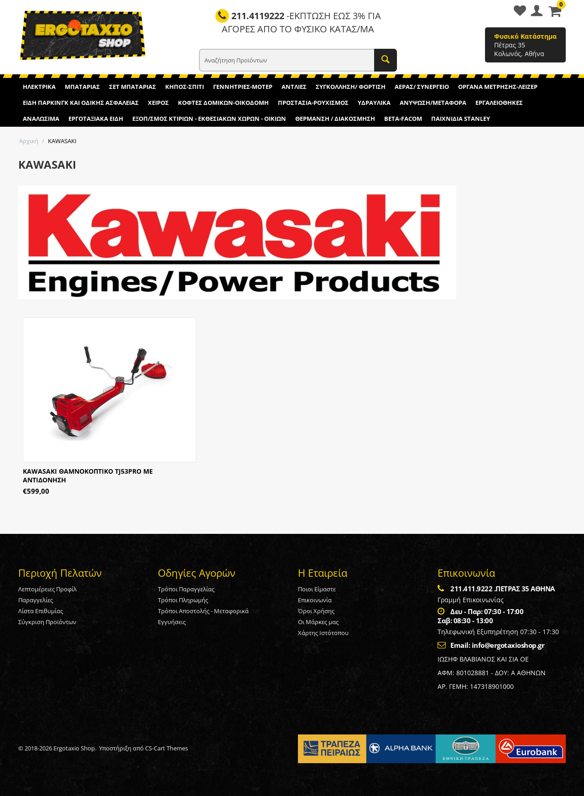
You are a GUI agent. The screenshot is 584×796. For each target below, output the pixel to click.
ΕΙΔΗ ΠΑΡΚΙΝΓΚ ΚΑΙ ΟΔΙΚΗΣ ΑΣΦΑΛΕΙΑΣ (81, 102)
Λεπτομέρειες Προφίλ (47, 589)
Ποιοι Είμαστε (317, 589)
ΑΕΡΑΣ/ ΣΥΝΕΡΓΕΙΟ (422, 87)
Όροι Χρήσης (316, 611)
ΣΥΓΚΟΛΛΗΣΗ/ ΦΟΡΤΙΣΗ (351, 87)
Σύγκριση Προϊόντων (47, 622)
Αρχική (28, 141)
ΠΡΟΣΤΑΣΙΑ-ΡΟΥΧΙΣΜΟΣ (313, 102)
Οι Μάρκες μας (318, 622)
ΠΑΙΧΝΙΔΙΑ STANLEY (460, 118)
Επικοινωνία (315, 600)
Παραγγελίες (35, 600)
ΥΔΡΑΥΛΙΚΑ (374, 102)
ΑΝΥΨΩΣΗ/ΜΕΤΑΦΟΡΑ (433, 102)
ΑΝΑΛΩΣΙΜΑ (41, 118)
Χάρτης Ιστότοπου (323, 633)
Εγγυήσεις (172, 622)
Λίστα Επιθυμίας (40, 611)
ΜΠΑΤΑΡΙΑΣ (82, 87)
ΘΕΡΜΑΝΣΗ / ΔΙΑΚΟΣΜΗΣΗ (335, 118)
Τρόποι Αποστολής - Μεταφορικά (203, 611)
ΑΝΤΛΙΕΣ (294, 87)
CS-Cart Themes (166, 748)
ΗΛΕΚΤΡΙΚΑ (39, 87)
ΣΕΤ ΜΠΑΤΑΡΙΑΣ (132, 87)
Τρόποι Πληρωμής (183, 600)
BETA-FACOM (403, 118)
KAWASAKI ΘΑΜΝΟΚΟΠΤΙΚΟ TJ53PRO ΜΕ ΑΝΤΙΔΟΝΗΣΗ (88, 475)
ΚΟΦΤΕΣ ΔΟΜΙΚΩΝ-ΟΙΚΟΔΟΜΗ (223, 102)
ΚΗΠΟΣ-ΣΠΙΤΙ (184, 87)
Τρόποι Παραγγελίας (186, 589)
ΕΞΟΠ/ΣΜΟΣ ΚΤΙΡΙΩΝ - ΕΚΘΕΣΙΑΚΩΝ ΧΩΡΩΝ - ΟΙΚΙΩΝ (209, 118)
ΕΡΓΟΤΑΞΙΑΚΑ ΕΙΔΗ (95, 118)
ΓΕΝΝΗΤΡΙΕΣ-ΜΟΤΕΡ (242, 87)
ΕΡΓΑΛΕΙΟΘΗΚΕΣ (499, 102)
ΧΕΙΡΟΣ (158, 102)
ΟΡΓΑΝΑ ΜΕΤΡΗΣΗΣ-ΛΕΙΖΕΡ (497, 87)
